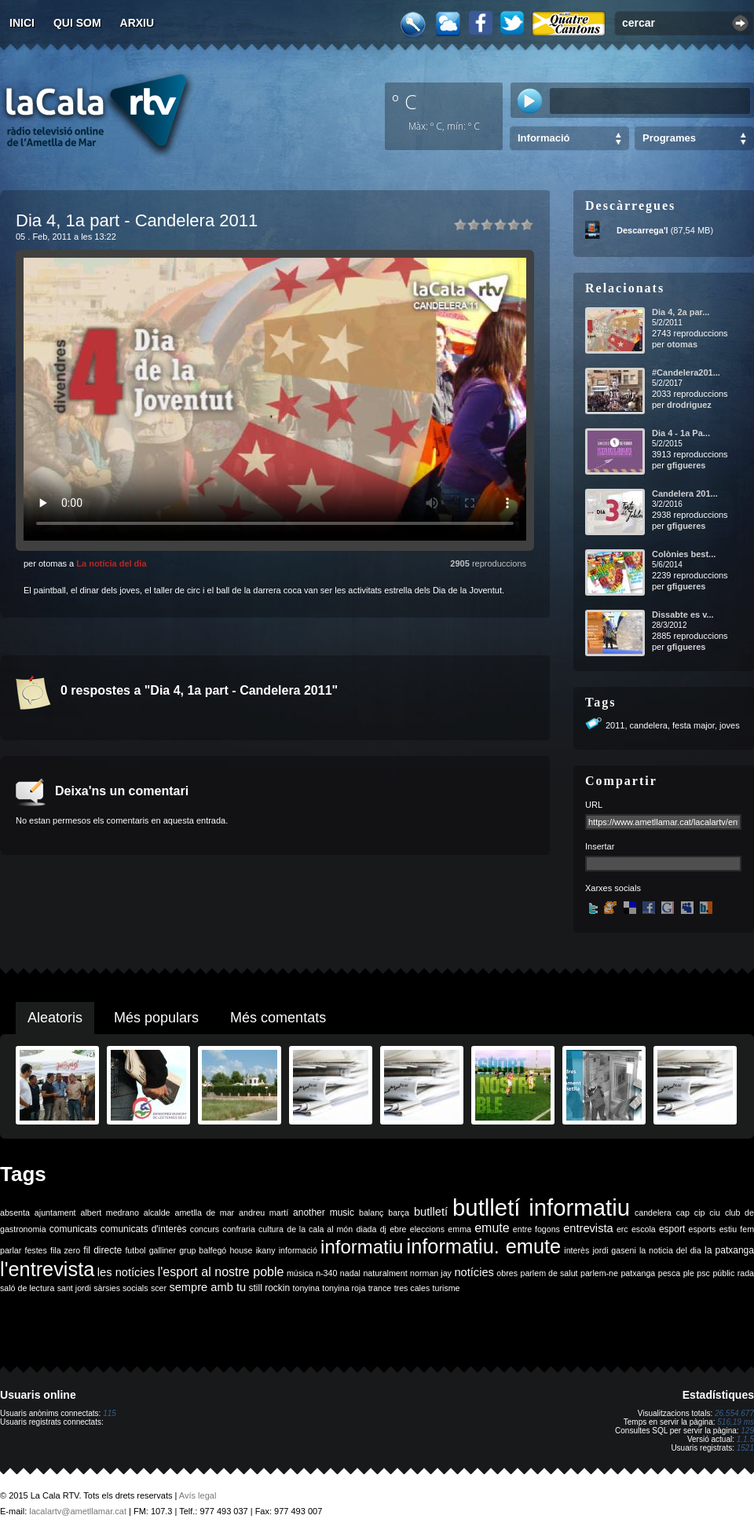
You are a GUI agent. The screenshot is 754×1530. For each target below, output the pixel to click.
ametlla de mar (204, 1212)
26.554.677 (734, 1413)
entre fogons (536, 1229)
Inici (22, 23)
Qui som (77, 23)
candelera (649, 725)
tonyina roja (343, 1288)
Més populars (156, 1018)
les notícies (126, 1272)
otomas (682, 344)
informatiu (361, 1246)
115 (109, 1413)
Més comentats (278, 1018)
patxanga (637, 1273)
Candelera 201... (685, 493)
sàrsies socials (120, 1288)
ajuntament (55, 1212)
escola (643, 1229)
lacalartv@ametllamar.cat (77, 1511)
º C (404, 101)
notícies (474, 1272)
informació (298, 1250)
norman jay (431, 1273)
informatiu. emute (484, 1246)
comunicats (73, 1229)
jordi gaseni (613, 1250)
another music (323, 1212)
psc (703, 1273)
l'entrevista (47, 1269)
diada (366, 1229)
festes (35, 1250)
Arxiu (137, 23)
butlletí (431, 1211)
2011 (615, 725)
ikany (266, 1250)
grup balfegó (202, 1250)
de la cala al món (320, 1229)
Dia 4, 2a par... (680, 312)
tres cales (412, 1288)
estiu (728, 1229)
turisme (446, 1288)
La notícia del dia (111, 563)
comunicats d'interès (144, 1229)
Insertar (599, 846)
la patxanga (729, 1250)
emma (459, 1229)
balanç (371, 1212)
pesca (669, 1273)
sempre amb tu (207, 1287)
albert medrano (110, 1212)
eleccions (427, 1229)
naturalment (385, 1273)
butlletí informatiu (541, 1207)
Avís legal (198, 1495)
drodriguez (689, 404)
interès (576, 1250)
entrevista (588, 1228)
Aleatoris (54, 1018)
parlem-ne (599, 1273)
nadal (350, 1273)
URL (593, 804)
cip (699, 1212)
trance (380, 1288)
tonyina (306, 1288)
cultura (271, 1229)
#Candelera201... (686, 372)
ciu (714, 1212)
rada (746, 1273)
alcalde (157, 1212)
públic (723, 1273)
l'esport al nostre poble (221, 1272)
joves (729, 725)
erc (622, 1229)
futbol (135, 1250)
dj (383, 1229)
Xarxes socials (613, 888)
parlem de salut (548, 1273)
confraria (238, 1229)
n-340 (326, 1273)
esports (702, 1229)
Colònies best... (684, 554)
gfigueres (686, 465)
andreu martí (263, 1212)
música (300, 1273)
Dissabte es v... (683, 614)
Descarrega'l (642, 230)
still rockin (269, 1287)
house (240, 1250)
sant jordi (74, 1288)
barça (398, 1212)
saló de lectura (27, 1288)
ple (688, 1273)
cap (683, 1212)
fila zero (65, 1250)
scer (159, 1288)
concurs (204, 1229)
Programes (669, 138)
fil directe (102, 1250)
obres (507, 1273)
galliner (162, 1250)
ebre (398, 1229)
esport (672, 1229)
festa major (693, 725)
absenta (15, 1212)
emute (491, 1228)
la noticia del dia (670, 1250)
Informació (543, 138)
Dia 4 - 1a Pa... (681, 433)
